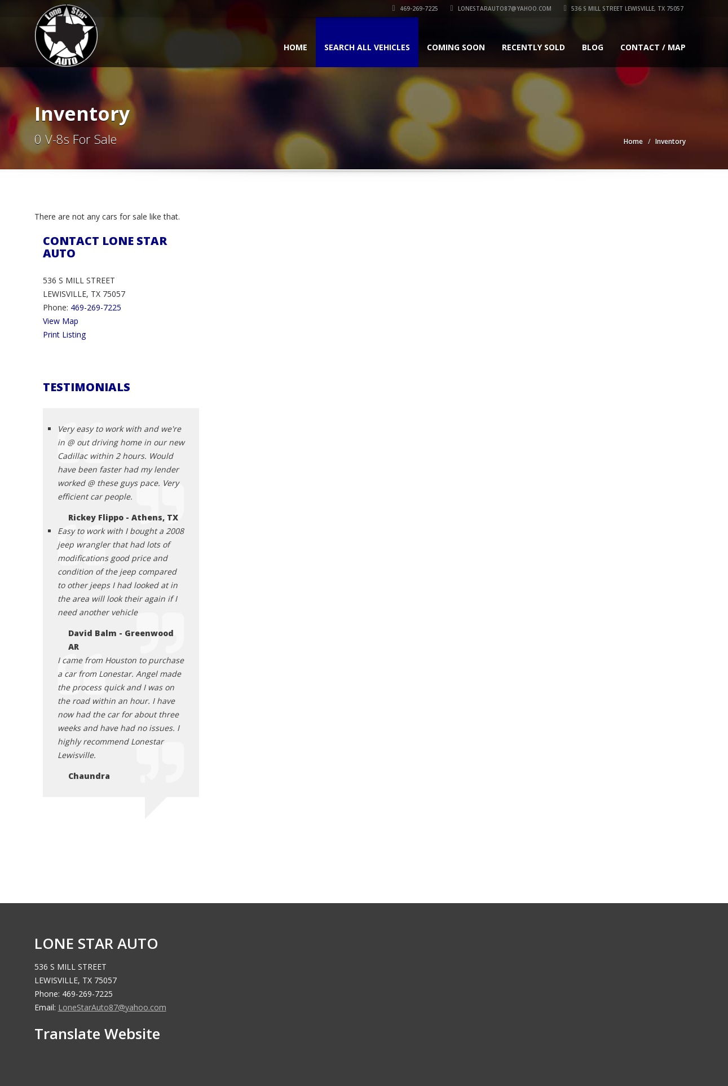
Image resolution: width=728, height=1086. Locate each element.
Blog (592, 47)
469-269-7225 (417, 8)
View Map (60, 321)
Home (295, 47)
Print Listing (64, 334)
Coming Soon (456, 47)
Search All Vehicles (367, 47)
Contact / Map (653, 47)
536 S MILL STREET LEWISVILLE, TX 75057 (625, 8)
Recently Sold (533, 47)
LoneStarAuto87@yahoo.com (502, 8)
